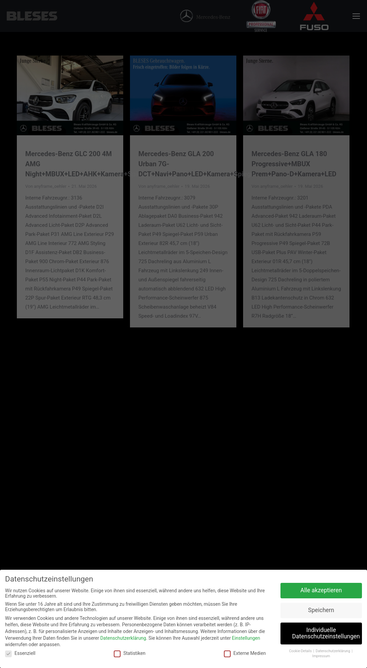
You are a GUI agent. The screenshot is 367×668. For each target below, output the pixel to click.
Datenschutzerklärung (123, 638)
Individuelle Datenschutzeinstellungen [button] (326, 633)
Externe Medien (245, 653)
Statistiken (129, 653)
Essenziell (20, 653)
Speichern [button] (321, 610)
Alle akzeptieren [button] (321, 590)
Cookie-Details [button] (301, 651)
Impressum (321, 656)
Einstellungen (246, 638)
